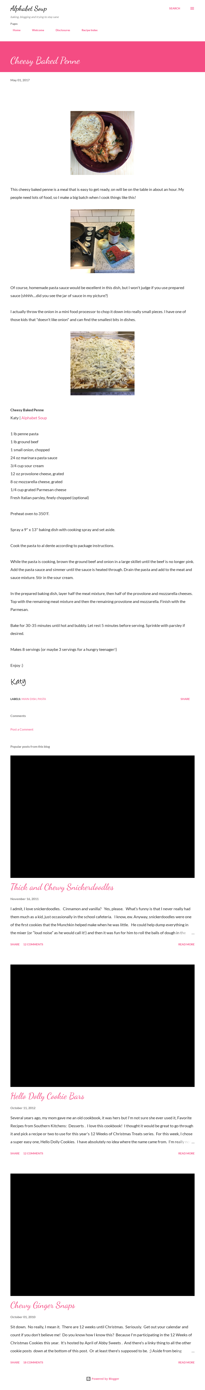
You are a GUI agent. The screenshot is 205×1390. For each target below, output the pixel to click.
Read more (186, 944)
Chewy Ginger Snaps (42, 1305)
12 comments (33, 944)
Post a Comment (21, 729)
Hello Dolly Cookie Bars (47, 1096)
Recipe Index (87, 30)
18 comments (33, 1362)
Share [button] (185, 699)
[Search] (174, 8)
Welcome (36, 30)
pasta (42, 699)
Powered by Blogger (102, 1379)
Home (14, 30)
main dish (29, 699)
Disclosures (60, 30)
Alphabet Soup (28, 8)
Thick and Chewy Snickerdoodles (62, 887)
